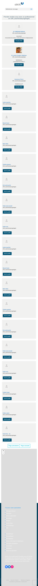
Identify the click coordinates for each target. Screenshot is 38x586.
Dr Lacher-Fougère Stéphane (19, 55)
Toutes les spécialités (11, 550)
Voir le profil (7, 108)
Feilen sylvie (6, 413)
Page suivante (25, 445)
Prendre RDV (19, 40)
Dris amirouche (7, 185)
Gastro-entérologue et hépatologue (14, 541)
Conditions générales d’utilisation (18, 581)
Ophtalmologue (10, 525)
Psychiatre (8, 513)
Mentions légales (25, 580)
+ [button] (3, 451)
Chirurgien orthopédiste (12, 543)
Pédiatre (8, 520)
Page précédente (14, 445)
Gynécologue (9, 523)
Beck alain (5, 143)
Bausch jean (6, 123)
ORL (7, 528)
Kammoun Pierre (19, 79)
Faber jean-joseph (7, 206)
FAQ (7, 580)
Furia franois (6, 433)
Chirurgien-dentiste (10, 511)
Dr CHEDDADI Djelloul (19, 31)
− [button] (3, 453)
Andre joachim (6, 102)
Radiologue (9, 548)
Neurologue (9, 518)
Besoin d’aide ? (15, 580)
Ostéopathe (9, 546)
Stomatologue (9, 538)
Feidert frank (6, 392)
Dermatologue (9, 533)
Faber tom (5, 226)
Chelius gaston (7, 164)
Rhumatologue (9, 536)
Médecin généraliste (11, 515)
